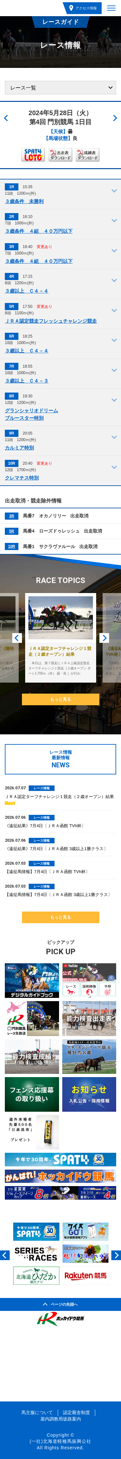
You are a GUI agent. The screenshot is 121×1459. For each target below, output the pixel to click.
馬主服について (37, 1412)
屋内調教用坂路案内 (60, 1418)
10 (10, 546)
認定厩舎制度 (76, 1412)
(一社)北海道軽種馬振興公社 (60, 1441)
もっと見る (60, 699)
